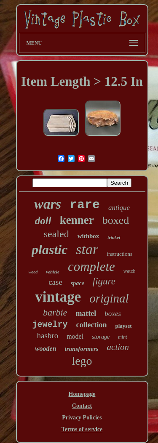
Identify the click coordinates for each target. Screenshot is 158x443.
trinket (113, 237)
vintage (58, 297)
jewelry (50, 324)
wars (47, 204)
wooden (45, 348)
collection (91, 325)
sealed (56, 233)
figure (104, 281)
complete (91, 266)
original (109, 298)
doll (43, 220)
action (118, 347)
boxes (112, 314)
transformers (82, 348)
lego (82, 360)
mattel (85, 313)
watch (129, 271)
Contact (82, 406)
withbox (88, 236)
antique (119, 208)
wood (33, 272)
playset (123, 326)
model (75, 336)
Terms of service (82, 429)
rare (85, 205)
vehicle (52, 271)
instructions (119, 254)
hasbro (48, 335)
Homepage (82, 394)
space (77, 283)
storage (101, 337)
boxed (115, 220)
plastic (49, 249)
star (87, 249)
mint (122, 337)
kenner (77, 220)
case (55, 282)
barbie (55, 312)
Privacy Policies (82, 417)
